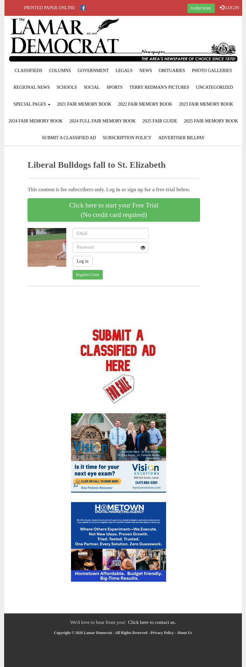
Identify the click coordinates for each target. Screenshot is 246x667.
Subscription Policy (127, 137)
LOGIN (229, 7)
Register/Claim (87, 274)
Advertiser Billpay (181, 137)
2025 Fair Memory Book (211, 121)
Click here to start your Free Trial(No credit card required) (113, 210)
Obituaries (172, 70)
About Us (184, 633)
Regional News (32, 87)
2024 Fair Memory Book (36, 121)
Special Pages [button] (31, 104)
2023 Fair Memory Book (206, 104)
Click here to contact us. (152, 622)
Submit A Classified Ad (69, 137)
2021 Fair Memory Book (84, 104)
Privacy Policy (162, 633)
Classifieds (28, 70)
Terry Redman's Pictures (159, 87)
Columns (60, 70)
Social (92, 87)
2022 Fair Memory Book (145, 104)
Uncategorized (214, 87)
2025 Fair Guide (159, 121)
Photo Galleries (212, 70)
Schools (67, 87)
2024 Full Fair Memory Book (102, 121)
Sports (115, 87)
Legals (124, 70)
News (145, 70)
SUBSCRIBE (201, 8)
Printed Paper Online (49, 7)
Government (93, 70)
